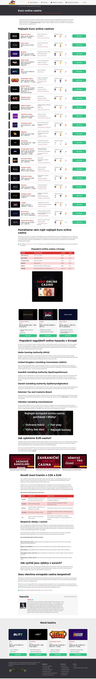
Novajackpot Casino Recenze (42, 154)
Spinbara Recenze (42, 55)
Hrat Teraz (79, 36)
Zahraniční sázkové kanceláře (18, 469)
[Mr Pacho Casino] (15, 160)
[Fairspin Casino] (15, 169)
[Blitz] (14, 71)
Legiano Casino (65, 673)
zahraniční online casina (33, 244)
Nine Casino (64, 674)
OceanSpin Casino (65, 669)
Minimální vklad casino (48, 669)
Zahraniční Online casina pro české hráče (47, 469)
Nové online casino (47, 671)
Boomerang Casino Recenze (42, 224)
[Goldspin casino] (15, 196)
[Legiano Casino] (15, 107)
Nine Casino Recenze (43, 215)
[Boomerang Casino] (15, 222)
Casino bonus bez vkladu (48, 674)
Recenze (63, 664)
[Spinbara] (14, 54)
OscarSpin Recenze (42, 144)
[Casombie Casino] (15, 125)
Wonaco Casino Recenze (43, 38)
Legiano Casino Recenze (44, 109)
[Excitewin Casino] (15, 178)
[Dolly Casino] (14, 45)
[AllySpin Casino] (15, 98)
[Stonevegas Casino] (15, 80)
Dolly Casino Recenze (43, 46)
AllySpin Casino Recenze (44, 100)
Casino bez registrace (13, 6)
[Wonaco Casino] (14, 36)
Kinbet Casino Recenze (43, 91)
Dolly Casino (64, 666)
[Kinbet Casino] (14, 89)
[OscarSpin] (15, 143)
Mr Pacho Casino (65, 671)
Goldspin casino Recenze (44, 198)
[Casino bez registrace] (12, 2)
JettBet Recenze (42, 206)
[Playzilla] (15, 187)
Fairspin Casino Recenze (44, 171)
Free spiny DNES (46, 667)
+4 (65, 81)
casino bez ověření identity (46, 590)
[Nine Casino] (15, 213)
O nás (74, 664)
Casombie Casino (65, 667)
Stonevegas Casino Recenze (42, 82)
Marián (29, 599)
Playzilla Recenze (42, 188)
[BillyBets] (15, 134)
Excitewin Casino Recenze (44, 180)
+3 (65, 37)
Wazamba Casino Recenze (44, 118)
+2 (65, 188)
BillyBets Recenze (42, 136)
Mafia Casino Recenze (43, 64)
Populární (44, 664)
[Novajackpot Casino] (15, 151)
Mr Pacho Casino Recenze (44, 162)
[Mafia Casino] (15, 63)
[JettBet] (15, 205)
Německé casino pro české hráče (72, 469)
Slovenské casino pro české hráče (50, 673)
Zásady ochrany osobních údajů (80, 667)
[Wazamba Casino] (15, 116)
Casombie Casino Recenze (44, 127)
